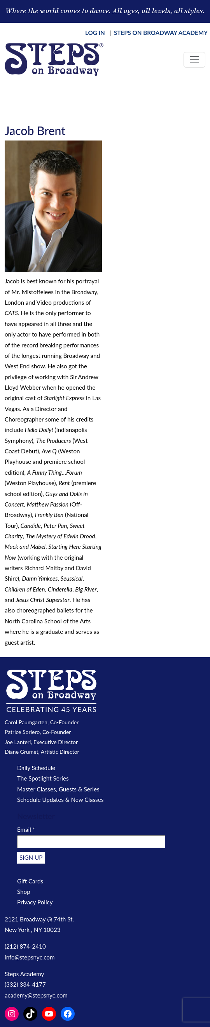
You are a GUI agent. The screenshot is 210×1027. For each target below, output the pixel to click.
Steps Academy (24, 973)
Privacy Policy (35, 902)
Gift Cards (30, 881)
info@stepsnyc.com (29, 957)
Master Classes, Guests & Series (58, 789)
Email (26, 829)
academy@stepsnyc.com (36, 995)
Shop (23, 891)
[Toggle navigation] (194, 60)
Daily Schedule (36, 767)
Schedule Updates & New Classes (60, 799)
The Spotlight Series (43, 778)
